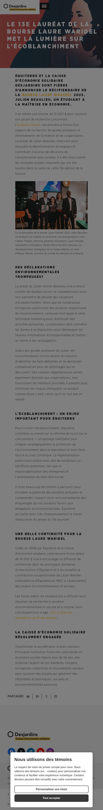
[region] (51, 779)
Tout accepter (51, 798)
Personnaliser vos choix (51, 789)
